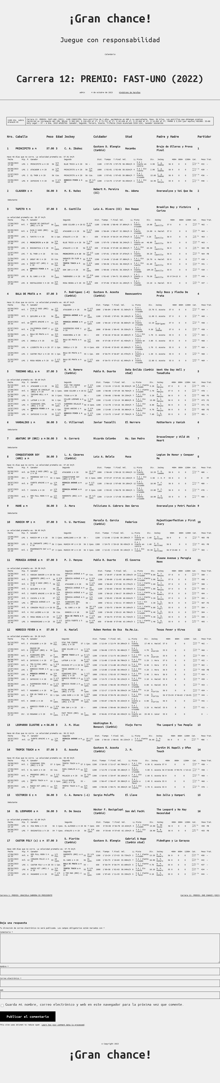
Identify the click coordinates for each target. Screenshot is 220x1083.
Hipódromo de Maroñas (129, 92)
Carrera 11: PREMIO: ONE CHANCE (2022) (200, 895)
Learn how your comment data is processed (63, 1024)
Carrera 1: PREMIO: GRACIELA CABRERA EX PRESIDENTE (26, 895)
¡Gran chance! (110, 18)
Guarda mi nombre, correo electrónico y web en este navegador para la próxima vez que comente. (94, 1004)
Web (1, 990)
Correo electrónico (10, 978)
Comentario (6, 932)
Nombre (4, 966)
